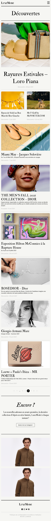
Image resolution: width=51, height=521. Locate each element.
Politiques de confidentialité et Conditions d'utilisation (25, 515)
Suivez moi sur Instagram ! (25, 425)
